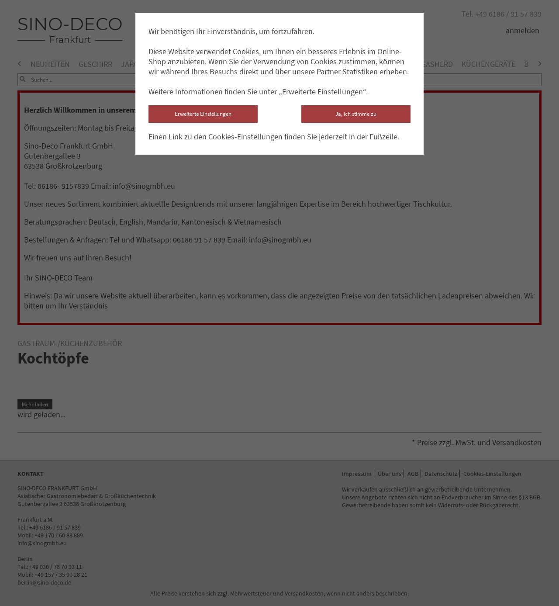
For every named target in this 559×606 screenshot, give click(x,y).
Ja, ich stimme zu (355, 114)
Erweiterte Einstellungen (203, 114)
